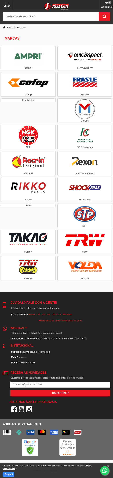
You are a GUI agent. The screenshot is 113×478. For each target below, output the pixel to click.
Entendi (9, 474)
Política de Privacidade (23, 362)
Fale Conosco (18, 357)
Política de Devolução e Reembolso (30, 351)
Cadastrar (60, 392)
